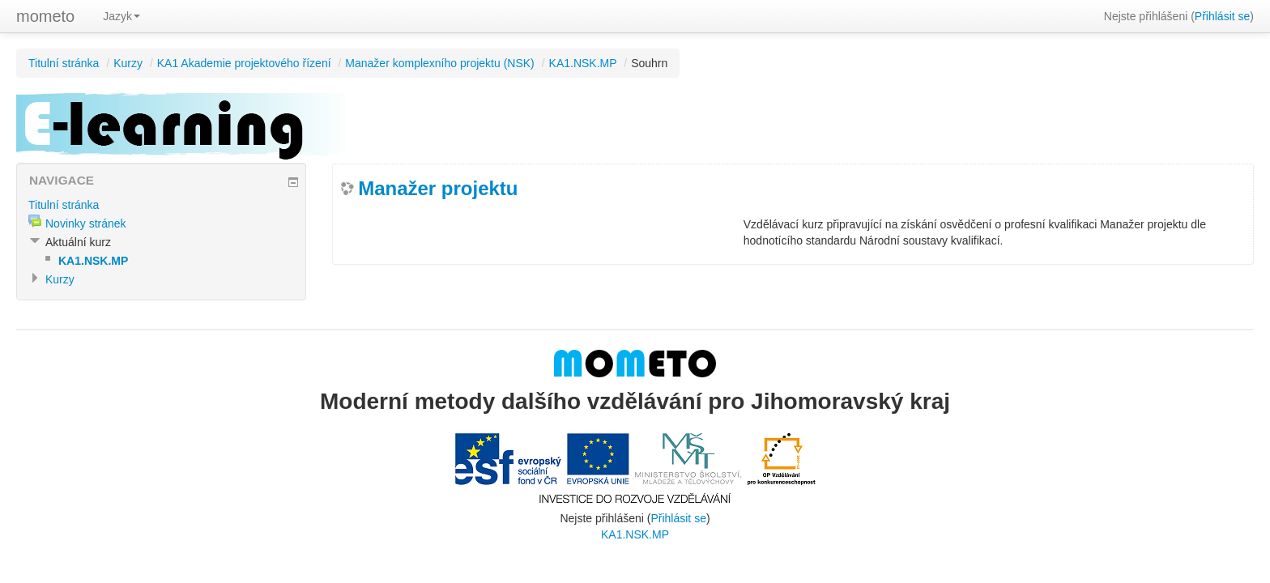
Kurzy (128, 63)
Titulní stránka (63, 63)
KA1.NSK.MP (583, 63)
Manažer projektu (438, 188)
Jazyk (121, 16)
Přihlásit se (1222, 16)
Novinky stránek (85, 223)
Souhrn (649, 63)
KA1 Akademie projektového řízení (244, 63)
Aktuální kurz (78, 242)
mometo (45, 16)
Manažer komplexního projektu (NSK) (439, 63)
